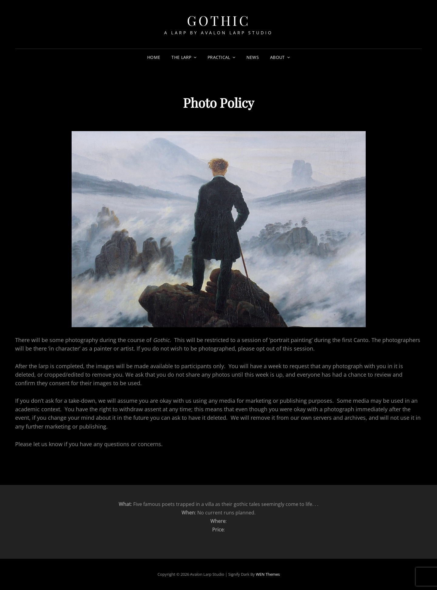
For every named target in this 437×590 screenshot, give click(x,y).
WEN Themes (268, 574)
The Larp (181, 57)
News (252, 57)
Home (153, 57)
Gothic (218, 20)
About (277, 57)
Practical (219, 57)
